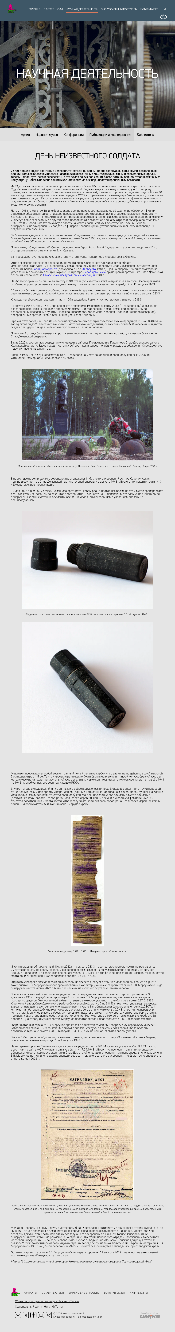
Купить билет (149, 9)
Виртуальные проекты (84, 1292)
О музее (49, 9)
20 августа (89, 269)
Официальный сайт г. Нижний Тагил (39, 1306)
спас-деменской (95, 272)
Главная (34, 9)
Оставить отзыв (53, 1292)
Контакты (30, 1292)
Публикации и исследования (110, 135)
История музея (114, 1292)
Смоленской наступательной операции (69, 275)
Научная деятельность (82, 9)
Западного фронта (44, 269)
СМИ (60, 9)
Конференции (74, 135)
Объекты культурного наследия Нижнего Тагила (47, 1301)
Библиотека (145, 135)
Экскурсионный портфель (119, 9)
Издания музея (46, 135)
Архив (25, 135)
